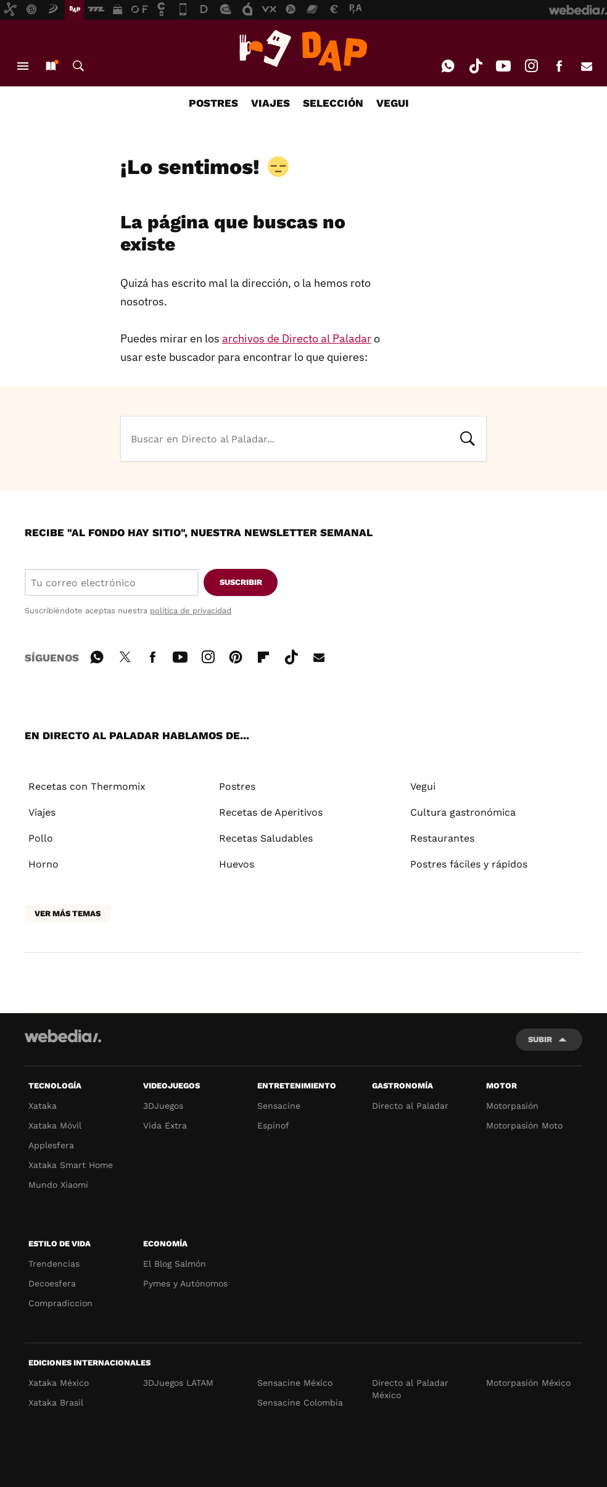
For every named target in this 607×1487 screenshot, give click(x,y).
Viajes (42, 812)
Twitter (124, 655)
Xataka (42, 1106)
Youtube (503, 66)
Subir (540, 1039)
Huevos (236, 864)
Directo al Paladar (410, 1106)
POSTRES (213, 103)
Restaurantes (442, 838)
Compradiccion (60, 1303)
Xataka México (58, 1383)
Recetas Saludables (266, 838)
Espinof (273, 1125)
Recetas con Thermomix (87, 786)
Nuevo (50, 66)
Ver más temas (68, 913)
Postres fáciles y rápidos (468, 864)
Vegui (423, 786)
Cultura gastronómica (463, 812)
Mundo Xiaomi (58, 1185)
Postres (237, 786)
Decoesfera (52, 1283)
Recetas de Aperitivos (271, 812)
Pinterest (236, 655)
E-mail (587, 66)
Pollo (40, 838)
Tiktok (475, 66)
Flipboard (263, 655)
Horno (43, 864)
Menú (23, 66)
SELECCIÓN (333, 103)
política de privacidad (190, 610)
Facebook (559, 66)
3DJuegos (163, 1106)
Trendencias (54, 1264)
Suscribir (241, 582)
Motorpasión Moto (524, 1125)
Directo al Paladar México (410, 1389)
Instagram (531, 66)
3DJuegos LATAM (178, 1383)
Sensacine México (294, 1383)
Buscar (78, 66)
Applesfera (51, 1145)
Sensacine (278, 1106)
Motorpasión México (528, 1383)
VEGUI (392, 103)
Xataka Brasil (55, 1402)
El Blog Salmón (174, 1264)
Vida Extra (165, 1125)
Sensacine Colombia (300, 1402)
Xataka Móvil (54, 1125)
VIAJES (270, 103)
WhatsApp (448, 66)
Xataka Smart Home (70, 1165)
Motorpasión (512, 1106)
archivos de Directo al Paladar (296, 338)
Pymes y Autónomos (185, 1283)
